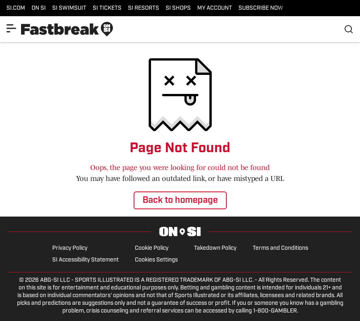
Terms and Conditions (280, 248)
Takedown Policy (215, 248)
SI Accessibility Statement (85, 260)
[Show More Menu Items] (11, 28)
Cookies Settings (156, 260)
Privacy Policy (69, 248)
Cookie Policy (151, 248)
